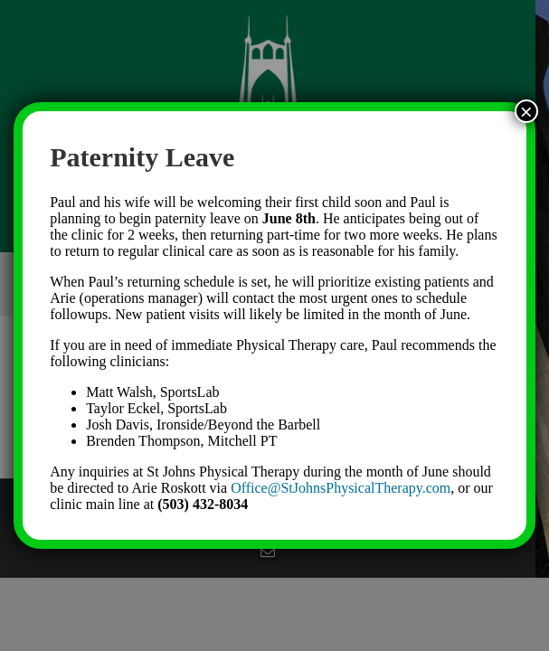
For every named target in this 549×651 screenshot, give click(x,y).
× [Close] (526, 111)
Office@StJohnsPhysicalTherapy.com (340, 487)
